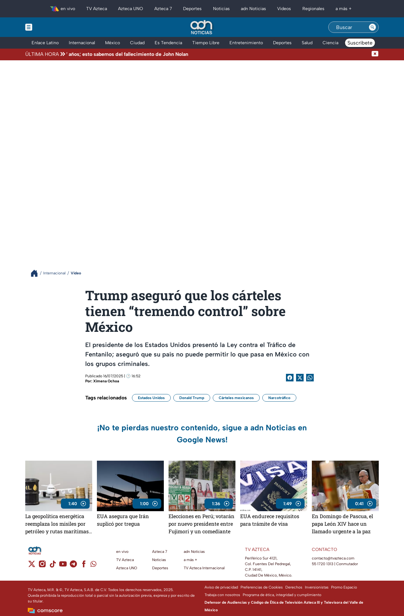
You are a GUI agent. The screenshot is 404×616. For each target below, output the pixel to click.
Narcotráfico (279, 398)
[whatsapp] (93, 565)
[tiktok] (52, 566)
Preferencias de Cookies (262, 587)
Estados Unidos (151, 398)
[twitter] (32, 566)
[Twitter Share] (300, 377)
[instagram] (42, 566)
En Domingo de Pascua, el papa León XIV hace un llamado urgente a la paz (342, 524)
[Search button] (372, 27)
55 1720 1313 (322, 564)
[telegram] (73, 566)
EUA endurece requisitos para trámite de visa (269, 520)
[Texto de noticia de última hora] (219, 54)
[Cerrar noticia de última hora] (375, 54)
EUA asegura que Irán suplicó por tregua (123, 520)
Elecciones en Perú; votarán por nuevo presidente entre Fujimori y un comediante (202, 524)
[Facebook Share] (290, 377)
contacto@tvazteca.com (333, 558)
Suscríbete (360, 43)
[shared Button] (310, 377)
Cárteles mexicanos (236, 398)
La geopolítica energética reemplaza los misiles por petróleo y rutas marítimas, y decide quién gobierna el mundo (57, 524)
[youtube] (63, 566)
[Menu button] (50, 27)
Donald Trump (191, 398)
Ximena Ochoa (106, 381)
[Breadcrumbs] (36, 273)
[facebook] (84, 566)
